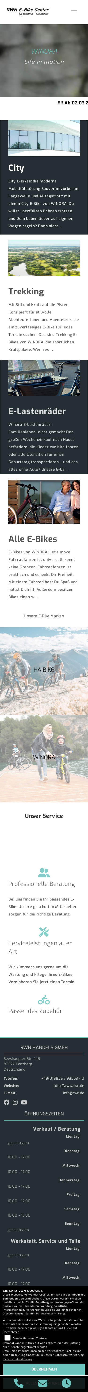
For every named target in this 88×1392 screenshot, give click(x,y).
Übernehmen (44, 1369)
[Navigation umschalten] (74, 12)
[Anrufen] (19, 1383)
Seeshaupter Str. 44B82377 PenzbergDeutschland (22, 1064)
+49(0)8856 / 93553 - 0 (62, 1078)
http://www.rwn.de (69, 1086)
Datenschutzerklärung (50, 1313)
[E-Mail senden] (43, 1383)
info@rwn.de (73, 1093)
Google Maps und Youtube (30, 1338)
